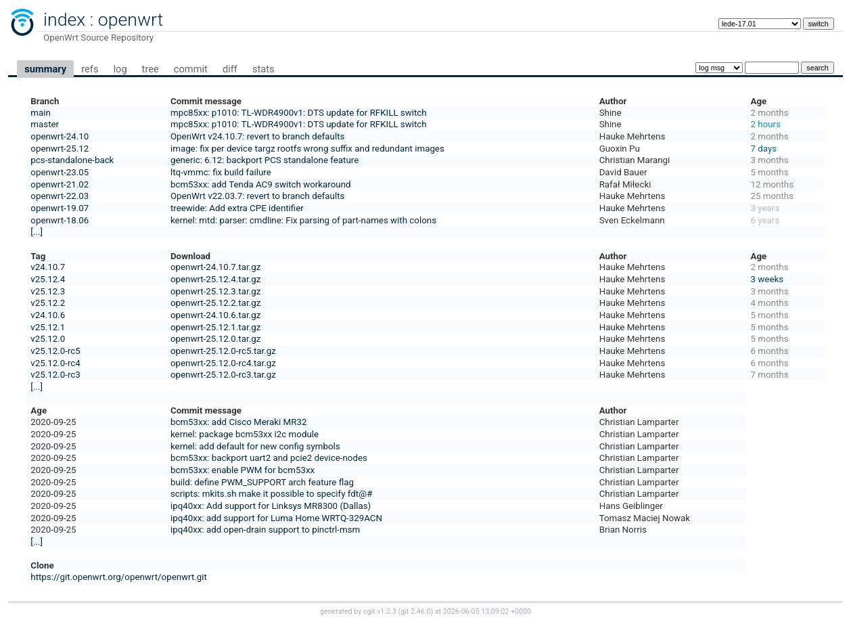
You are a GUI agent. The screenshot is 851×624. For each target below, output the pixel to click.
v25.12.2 (47, 303)
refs (89, 69)
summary (45, 69)
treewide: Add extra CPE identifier (237, 208)
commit (191, 69)
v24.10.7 (47, 267)
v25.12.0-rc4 (55, 363)
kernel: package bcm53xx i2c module (244, 434)
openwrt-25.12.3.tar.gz (215, 291)
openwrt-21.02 (59, 184)
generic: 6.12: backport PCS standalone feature (264, 160)
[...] (36, 232)
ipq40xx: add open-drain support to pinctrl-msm (265, 530)
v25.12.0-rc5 (55, 351)
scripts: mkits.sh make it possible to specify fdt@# (271, 494)
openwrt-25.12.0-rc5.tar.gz (223, 351)
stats (263, 69)
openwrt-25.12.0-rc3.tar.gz (223, 375)
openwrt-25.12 (59, 148)
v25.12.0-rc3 (55, 375)
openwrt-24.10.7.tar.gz (215, 267)
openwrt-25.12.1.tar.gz (215, 327)
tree (150, 69)
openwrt (130, 19)
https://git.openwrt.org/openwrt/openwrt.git (118, 577)
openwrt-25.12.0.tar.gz (215, 339)
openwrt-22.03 (59, 196)
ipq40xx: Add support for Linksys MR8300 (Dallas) (270, 506)
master (44, 124)
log (120, 69)
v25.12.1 (47, 327)
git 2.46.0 (415, 611)
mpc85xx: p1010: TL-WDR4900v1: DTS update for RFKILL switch (298, 113)
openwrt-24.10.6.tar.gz (215, 315)
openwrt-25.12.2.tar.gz (215, 303)
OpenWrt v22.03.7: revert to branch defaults (257, 196)
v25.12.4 (47, 279)
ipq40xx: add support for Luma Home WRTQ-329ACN (276, 518)
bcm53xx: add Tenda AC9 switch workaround (260, 184)
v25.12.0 (47, 339)
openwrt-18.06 (59, 220)
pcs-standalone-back (72, 160)
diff (230, 69)
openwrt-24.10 (59, 136)
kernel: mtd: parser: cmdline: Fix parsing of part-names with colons (303, 220)
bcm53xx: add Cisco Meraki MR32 (238, 422)
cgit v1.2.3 (379, 611)
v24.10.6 (47, 315)
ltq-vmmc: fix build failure (220, 172)
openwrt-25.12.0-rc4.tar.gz (223, 363)
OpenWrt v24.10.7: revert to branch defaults (257, 136)
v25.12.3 (47, 291)
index (64, 19)
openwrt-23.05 (59, 172)
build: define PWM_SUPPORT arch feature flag (262, 482)
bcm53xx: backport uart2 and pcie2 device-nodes (268, 458)
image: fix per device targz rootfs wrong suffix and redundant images (307, 148)
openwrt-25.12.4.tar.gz (215, 279)
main (40, 113)
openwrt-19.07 (59, 208)
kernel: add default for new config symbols (255, 446)
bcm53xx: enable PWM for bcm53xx (242, 470)
